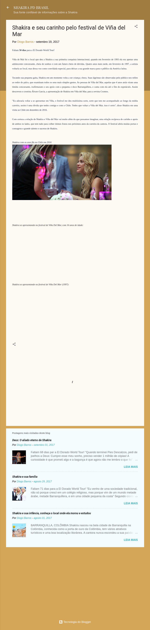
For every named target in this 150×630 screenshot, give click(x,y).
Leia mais (131, 466)
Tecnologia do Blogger (75, 621)
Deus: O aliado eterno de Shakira (31, 440)
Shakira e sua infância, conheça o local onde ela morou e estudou (51, 513)
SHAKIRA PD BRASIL (31, 7)
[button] (136, 26)
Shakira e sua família (24, 476)
